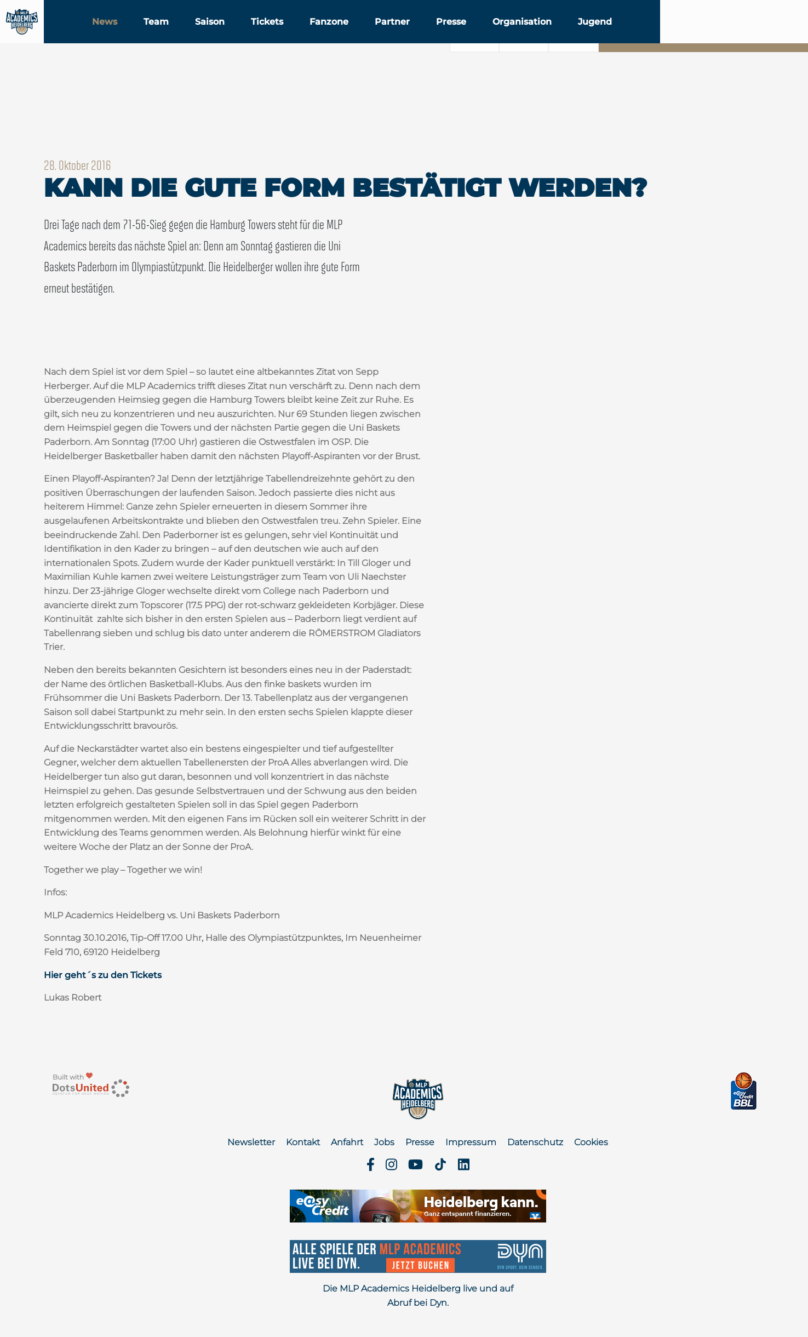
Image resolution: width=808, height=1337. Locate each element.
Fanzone (400, 37)
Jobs (384, 1142)
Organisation (593, 37)
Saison (281, 37)
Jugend (666, 37)
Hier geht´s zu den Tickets (103, 975)
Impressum (470, 1142)
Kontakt (303, 1142)
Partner (463, 37)
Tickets (338, 37)
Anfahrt (347, 1142)
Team (227, 37)
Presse (522, 37)
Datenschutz (535, 1142)
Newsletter (251, 1142)
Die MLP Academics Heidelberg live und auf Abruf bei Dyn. (418, 1295)
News (175, 37)
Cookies (591, 1142)
